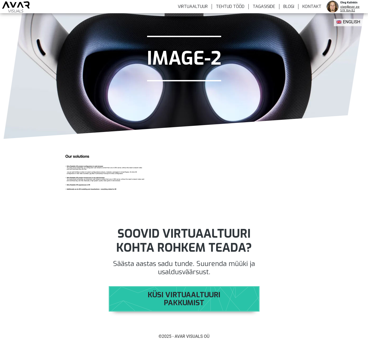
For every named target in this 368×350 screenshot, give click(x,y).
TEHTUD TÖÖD (230, 6)
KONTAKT (311, 6)
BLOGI (288, 6)
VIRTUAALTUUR (193, 6)
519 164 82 (347, 10)
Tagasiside (264, 6)
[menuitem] (348, 22)
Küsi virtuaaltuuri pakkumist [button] (184, 299)
